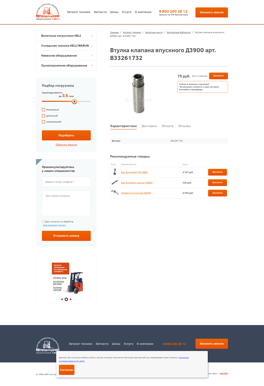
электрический (53, 122)
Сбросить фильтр (66, 144)
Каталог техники (78, 12)
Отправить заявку (66, 235)
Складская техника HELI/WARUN (67, 45)
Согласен (66, 370)
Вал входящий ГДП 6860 (134, 172)
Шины (114, 12)
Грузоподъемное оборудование (67, 65)
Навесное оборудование (67, 55)
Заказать (218, 75)
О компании (143, 12)
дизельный (52, 116)
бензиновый (52, 110)
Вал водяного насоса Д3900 (136, 182)
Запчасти (100, 12)
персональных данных (54, 225)
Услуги (126, 12)
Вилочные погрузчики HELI (67, 35)
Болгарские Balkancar (179, 32)
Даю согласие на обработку (58, 223)
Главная (114, 32)
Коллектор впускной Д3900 (136, 193)
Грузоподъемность (52, 92)
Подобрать (66, 135)
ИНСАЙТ (224, 373)
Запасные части (154, 32)
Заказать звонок (212, 12)
